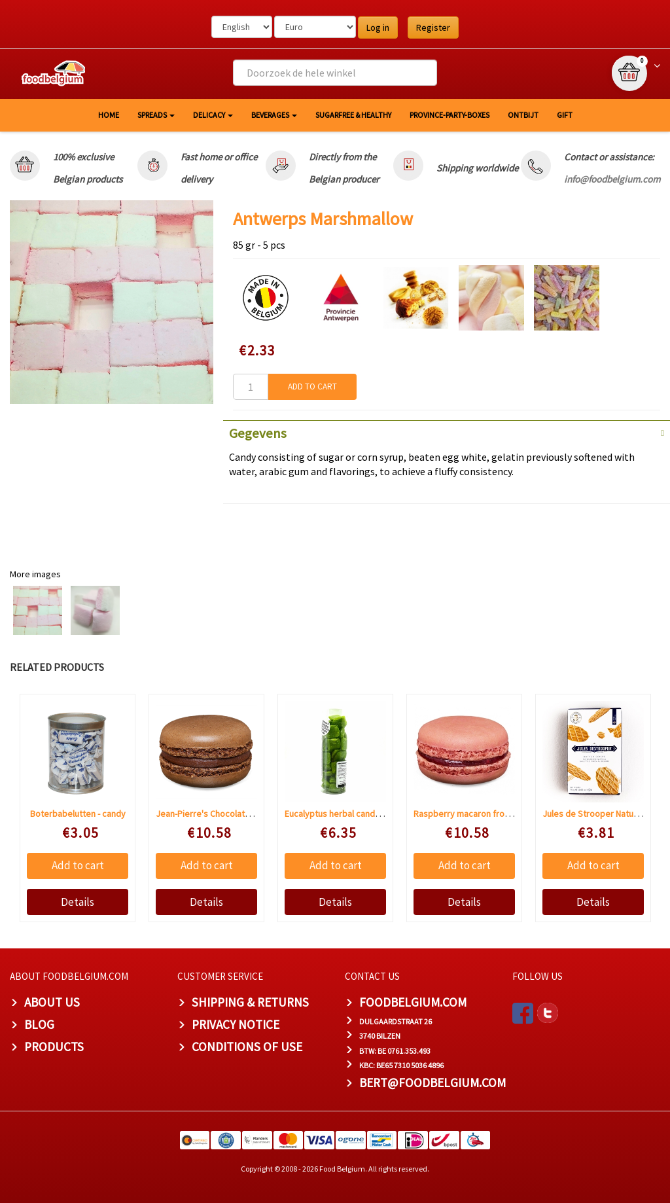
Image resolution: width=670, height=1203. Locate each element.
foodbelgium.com (413, 1002)
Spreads (156, 115)
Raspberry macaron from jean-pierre (485, 813)
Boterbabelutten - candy (78, 813)
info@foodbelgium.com (612, 179)
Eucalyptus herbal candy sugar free (354, 813)
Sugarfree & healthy (353, 115)
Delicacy (213, 115)
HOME (108, 115)
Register (433, 27)
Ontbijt (523, 115)
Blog (39, 1024)
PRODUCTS (54, 1046)
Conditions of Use (247, 1046)
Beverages (274, 115)
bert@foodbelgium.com (432, 1082)
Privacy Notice (235, 1024)
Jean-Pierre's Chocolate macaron (221, 813)
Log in (377, 27)
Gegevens (258, 433)
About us (52, 1002)
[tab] (446, 432)
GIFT (565, 115)
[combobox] (334, 73)
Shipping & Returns (250, 1002)
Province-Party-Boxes (449, 115)
